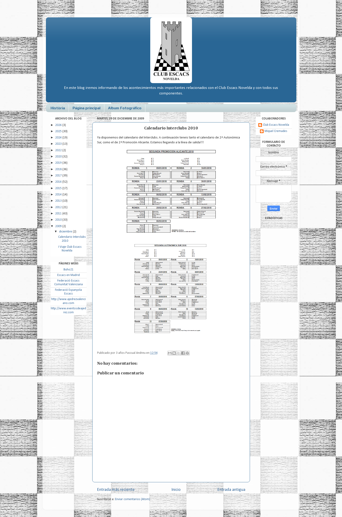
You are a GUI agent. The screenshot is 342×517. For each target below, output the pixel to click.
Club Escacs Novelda (276, 124)
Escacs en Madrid (68, 275)
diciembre (66, 231)
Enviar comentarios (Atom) (132, 499)
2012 (58, 207)
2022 (58, 150)
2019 (58, 162)
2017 (58, 175)
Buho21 (69, 269)
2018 (58, 169)
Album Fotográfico (124, 108)
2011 (58, 213)
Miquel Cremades (276, 131)
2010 (58, 219)
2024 (58, 137)
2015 (58, 188)
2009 (58, 226)
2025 (58, 131)
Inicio (176, 490)
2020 (58, 156)
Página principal (86, 108)
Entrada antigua (231, 490)
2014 (58, 194)
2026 (58, 125)
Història (58, 108)
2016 (58, 181)
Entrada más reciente (116, 490)
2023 (58, 143)
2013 (58, 200)
